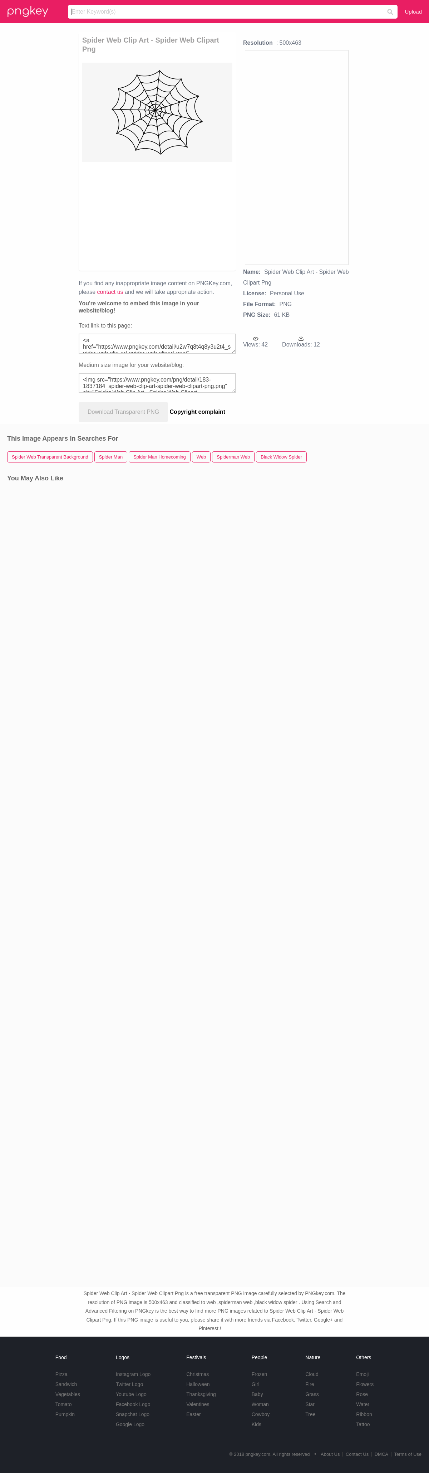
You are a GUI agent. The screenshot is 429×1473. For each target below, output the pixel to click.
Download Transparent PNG (123, 412)
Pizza (61, 1374)
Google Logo (130, 1424)
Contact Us (357, 1454)
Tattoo (363, 1424)
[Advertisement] (223, 216)
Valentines (197, 1404)
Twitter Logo (129, 1384)
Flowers (365, 1384)
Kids (256, 1424)
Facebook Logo (133, 1404)
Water (362, 1404)
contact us (110, 292)
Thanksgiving (201, 1394)
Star (310, 1404)
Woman (260, 1404)
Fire (309, 1384)
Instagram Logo (133, 1374)
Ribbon (364, 1414)
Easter (193, 1414)
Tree (310, 1414)
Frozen (259, 1374)
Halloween (197, 1384)
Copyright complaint (198, 412)
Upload (413, 12)
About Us (330, 1454)
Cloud (312, 1374)
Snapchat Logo (132, 1414)
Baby (257, 1394)
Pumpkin (65, 1414)
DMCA (381, 1454)
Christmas (197, 1374)
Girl (256, 1384)
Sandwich (66, 1384)
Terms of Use (407, 1454)
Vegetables (67, 1394)
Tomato (63, 1404)
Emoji (362, 1374)
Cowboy (261, 1414)
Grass (312, 1394)
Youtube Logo (131, 1394)
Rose (362, 1394)
